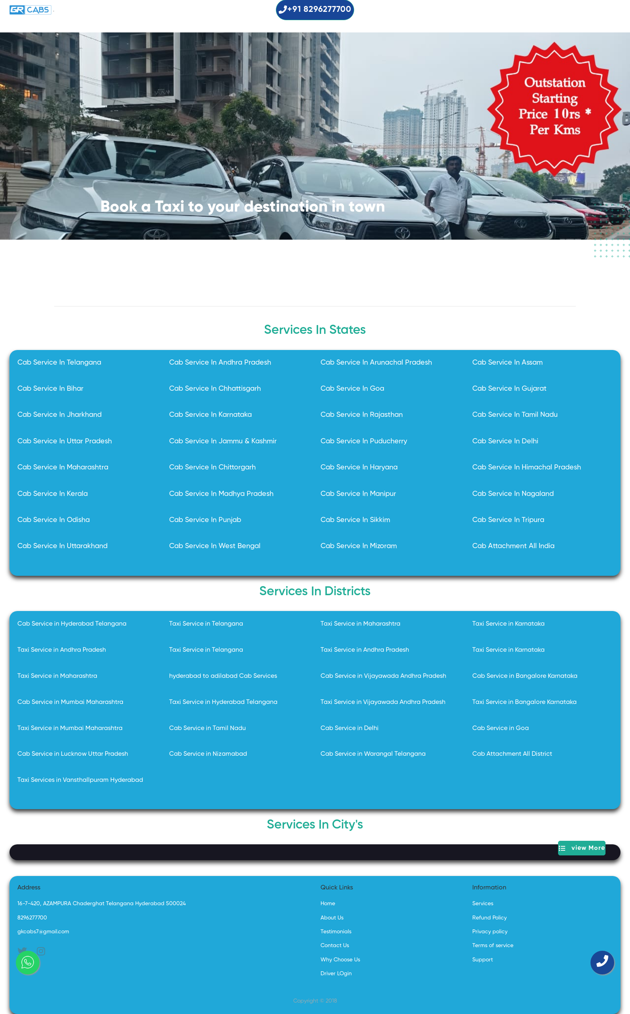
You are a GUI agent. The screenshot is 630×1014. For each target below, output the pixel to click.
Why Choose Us (340, 960)
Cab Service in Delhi (350, 728)
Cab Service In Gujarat (509, 388)
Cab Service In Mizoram (359, 546)
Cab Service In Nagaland (513, 494)
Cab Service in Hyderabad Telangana (71, 624)
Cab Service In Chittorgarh (212, 467)
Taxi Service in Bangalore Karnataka (524, 702)
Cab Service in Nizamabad (208, 754)
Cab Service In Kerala (52, 494)
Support (482, 960)
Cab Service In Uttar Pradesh (64, 441)
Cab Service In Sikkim (355, 520)
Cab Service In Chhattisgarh (215, 388)
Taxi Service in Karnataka (508, 624)
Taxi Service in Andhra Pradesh (61, 650)
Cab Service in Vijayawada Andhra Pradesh (383, 676)
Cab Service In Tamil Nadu (515, 414)
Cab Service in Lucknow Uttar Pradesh (72, 754)
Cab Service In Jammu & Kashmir (223, 441)
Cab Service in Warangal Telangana (373, 754)
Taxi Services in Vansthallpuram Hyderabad (80, 780)
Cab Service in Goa (500, 728)
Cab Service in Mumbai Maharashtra (70, 702)
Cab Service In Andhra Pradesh (220, 362)
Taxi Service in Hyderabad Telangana (223, 702)
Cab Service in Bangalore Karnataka (524, 676)
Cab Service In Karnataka (210, 414)
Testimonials (336, 932)
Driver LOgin (336, 973)
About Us (332, 918)
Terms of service (492, 945)
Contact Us (335, 945)
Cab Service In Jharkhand (59, 414)
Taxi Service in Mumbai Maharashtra (70, 728)
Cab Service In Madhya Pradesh (221, 494)
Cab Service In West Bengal (214, 546)
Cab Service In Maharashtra (62, 467)
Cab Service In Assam (507, 362)
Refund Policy (489, 918)
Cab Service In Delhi (505, 441)
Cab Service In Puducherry (364, 441)
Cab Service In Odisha (53, 520)
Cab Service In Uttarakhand (62, 546)
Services (482, 903)
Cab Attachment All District (512, 754)
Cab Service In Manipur (358, 494)
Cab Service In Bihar (50, 388)
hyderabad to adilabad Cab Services (223, 676)
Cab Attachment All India (513, 546)
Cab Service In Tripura (508, 520)
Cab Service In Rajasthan (362, 414)
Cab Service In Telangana (59, 362)
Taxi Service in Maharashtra (360, 624)
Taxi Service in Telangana (206, 624)
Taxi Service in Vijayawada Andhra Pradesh (383, 702)
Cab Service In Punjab (205, 520)
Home (328, 903)
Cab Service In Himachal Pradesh (526, 467)
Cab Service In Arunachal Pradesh (376, 362)
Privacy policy (489, 932)
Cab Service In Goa (352, 388)
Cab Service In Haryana (359, 467)
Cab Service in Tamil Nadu (207, 728)
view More (582, 848)
